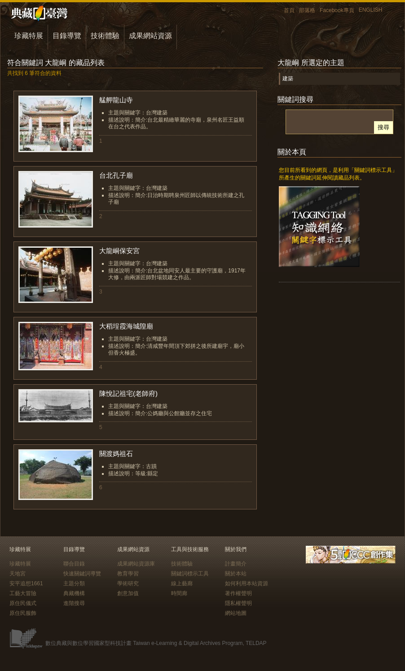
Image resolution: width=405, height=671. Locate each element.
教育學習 (128, 573)
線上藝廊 (182, 583)
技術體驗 (105, 35)
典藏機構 (74, 593)
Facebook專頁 (337, 10)
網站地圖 (236, 613)
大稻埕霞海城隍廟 (126, 326)
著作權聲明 (238, 593)
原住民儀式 (22, 603)
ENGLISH (371, 10)
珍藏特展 (28, 35)
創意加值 (128, 593)
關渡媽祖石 (116, 453)
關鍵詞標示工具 (190, 573)
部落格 (307, 10)
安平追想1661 (26, 583)
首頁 (289, 10)
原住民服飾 (22, 613)
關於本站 (236, 573)
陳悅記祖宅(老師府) (128, 393)
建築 (287, 78)
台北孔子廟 (116, 175)
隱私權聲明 (238, 603)
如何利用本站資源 (246, 583)
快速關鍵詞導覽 (82, 573)
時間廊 (179, 593)
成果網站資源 (150, 35)
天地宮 (17, 573)
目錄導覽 (67, 35)
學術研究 (128, 583)
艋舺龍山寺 (116, 100)
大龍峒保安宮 (119, 250)
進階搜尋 (74, 603)
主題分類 (74, 583)
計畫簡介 (236, 564)
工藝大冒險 (22, 593)
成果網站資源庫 (136, 564)
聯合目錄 (74, 564)
